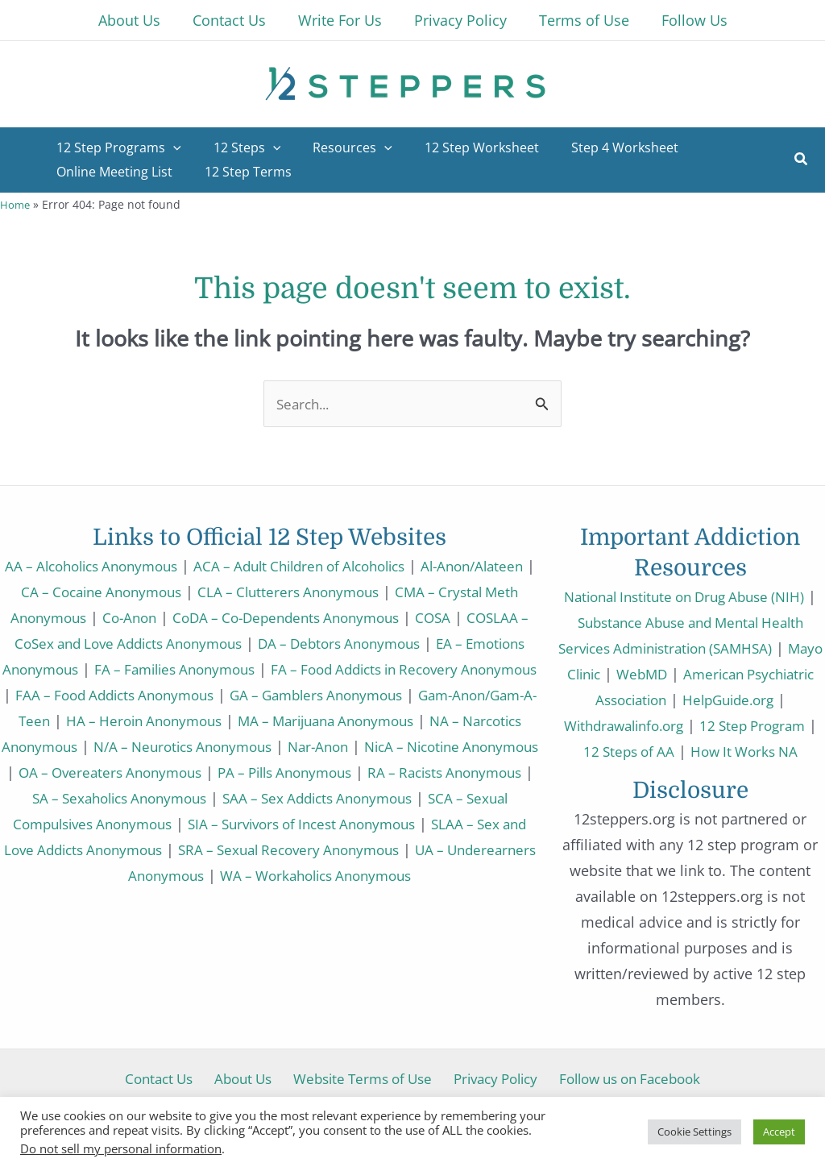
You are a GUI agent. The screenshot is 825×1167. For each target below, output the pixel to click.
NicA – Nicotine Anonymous (296, 772)
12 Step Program (627, 751)
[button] (801, 160)
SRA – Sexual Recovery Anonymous (355, 875)
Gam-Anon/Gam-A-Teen (257, 720)
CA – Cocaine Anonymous (196, 591)
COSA (52, 643)
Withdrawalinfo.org (741, 725)
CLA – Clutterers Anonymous (395, 591)
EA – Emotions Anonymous (202, 669)
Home (15, 204)
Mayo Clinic (615, 673)
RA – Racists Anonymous (378, 798)
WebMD (697, 673)
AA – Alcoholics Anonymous (130, 565)
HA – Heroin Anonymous (437, 720)
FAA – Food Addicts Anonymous (382, 694)
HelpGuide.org (611, 725)
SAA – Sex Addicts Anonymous (306, 823)
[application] (170, 147)
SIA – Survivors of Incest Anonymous (320, 849)
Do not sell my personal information (121, 1148)
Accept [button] (779, 1131)
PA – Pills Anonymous (205, 798)
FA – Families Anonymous (396, 669)
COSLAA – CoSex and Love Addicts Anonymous (244, 643)
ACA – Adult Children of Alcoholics (355, 565)
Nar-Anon (152, 772)
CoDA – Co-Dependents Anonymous (399, 617)
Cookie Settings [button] (694, 1131)
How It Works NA (690, 777)
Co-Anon (233, 617)
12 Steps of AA (748, 751)
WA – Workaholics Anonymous (367, 901)
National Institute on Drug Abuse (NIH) (690, 596)
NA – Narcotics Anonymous (311, 746)
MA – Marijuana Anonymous (107, 746)
